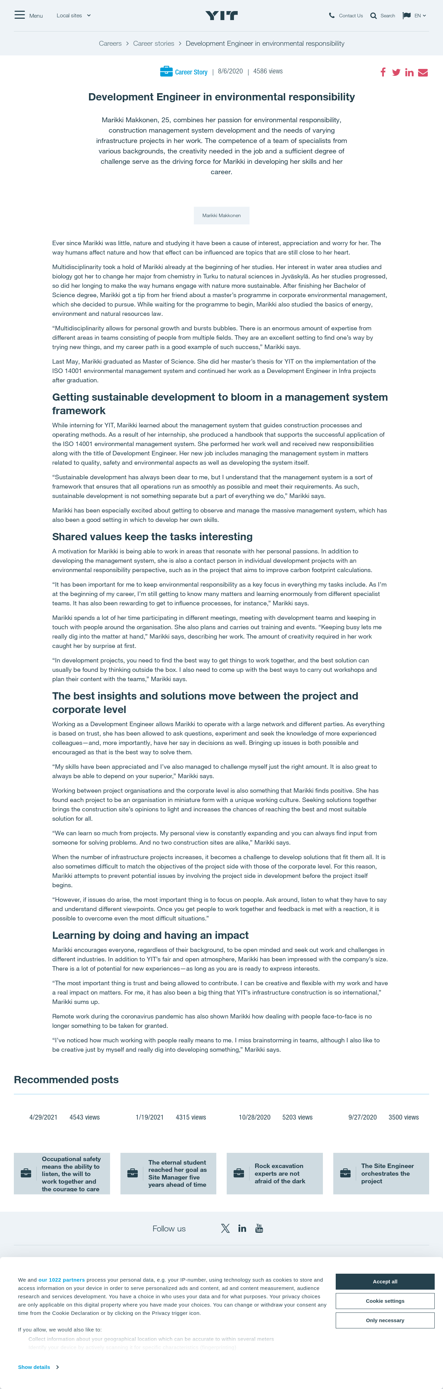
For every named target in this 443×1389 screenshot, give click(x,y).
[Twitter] (396, 72)
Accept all (385, 1281)
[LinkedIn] (409, 72)
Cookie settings (385, 1301)
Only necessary (385, 1320)
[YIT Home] (221, 15)
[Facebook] (383, 72)
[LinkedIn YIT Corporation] (242, 1228)
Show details (34, 1367)
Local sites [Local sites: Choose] (73, 15)
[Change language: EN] (415, 15)
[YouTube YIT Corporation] (259, 1228)
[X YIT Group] (225, 1228)
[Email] (422, 72)
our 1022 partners (61, 1280)
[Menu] (28, 15)
